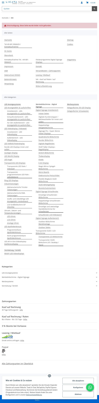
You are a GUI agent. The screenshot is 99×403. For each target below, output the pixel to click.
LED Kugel (8, 159)
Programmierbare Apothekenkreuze (14, 231)
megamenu (71, 60)
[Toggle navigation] (3, 1)
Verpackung (9, 84)
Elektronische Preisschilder (49, 175)
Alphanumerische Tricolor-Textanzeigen (17, 188)
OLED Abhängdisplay (47, 185)
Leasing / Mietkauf (43, 75)
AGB (6, 71)
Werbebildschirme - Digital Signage (15, 277)
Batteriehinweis (10, 79)
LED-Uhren (11, 216)
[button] (81, 2)
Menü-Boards (44, 172)
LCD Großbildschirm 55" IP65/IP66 (16, 206)
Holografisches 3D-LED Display (79, 108)
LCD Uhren (11, 220)
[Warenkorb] (90, 2)
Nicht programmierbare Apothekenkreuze (16, 237)
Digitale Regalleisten (46, 143)
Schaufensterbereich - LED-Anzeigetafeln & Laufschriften (18, 118)
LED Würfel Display (11, 156)
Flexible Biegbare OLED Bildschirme (48, 180)
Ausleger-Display (11, 153)
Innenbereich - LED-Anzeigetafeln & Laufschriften (18, 112)
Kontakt (39, 66)
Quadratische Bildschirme (49, 137)
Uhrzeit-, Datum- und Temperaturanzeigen (12, 211)
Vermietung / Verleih (10, 286)
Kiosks (41, 159)
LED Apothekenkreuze (12, 226)
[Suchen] (47, 8)
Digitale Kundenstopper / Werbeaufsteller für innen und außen (50, 119)
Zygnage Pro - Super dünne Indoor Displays (49, 132)
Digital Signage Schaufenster (47, 191)
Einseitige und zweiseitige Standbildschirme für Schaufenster (49, 209)
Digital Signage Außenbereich (47, 218)
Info (21, 310)
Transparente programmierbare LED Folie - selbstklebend (18, 174)
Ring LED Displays (11, 180)
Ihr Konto (8, 51)
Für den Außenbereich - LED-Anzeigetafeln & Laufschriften (18, 124)
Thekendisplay (44, 156)
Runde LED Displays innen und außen (16, 148)
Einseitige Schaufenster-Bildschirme (48, 196)
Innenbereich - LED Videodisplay (14, 133)
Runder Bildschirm (46, 140)
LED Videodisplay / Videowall (15, 128)
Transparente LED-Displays (14, 163)
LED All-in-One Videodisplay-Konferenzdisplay (15, 242)
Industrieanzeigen (11, 184)
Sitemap (70, 40)
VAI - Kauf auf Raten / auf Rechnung (45, 80)
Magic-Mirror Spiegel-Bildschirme (47, 167)
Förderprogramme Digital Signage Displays (49, 61)
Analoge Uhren (13, 223)
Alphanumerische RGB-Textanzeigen (16, 194)
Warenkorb (8, 55)
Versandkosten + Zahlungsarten (48, 71)
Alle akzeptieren (78, 381)
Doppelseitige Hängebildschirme (46, 126)
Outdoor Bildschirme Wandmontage (47, 222)
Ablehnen (78, 394)
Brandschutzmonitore (47, 188)
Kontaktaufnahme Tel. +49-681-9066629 (16, 61)
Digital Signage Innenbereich (47, 110)
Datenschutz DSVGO (12, 75)
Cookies (70, 44)
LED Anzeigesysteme (10, 273)
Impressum (8, 66)
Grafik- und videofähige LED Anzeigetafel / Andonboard (18, 200)
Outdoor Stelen (44, 227)
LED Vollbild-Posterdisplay (14, 143)
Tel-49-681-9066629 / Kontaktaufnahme (12, 45)
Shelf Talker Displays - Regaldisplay (47, 148)
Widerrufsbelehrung (44, 86)
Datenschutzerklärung (34, 395)
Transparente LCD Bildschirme (50, 236)
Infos (25, 319)
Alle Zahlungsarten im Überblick (17, 363)
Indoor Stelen (44, 113)
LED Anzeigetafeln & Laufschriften (17, 108)
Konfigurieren (78, 387)
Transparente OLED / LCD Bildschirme (46, 232)
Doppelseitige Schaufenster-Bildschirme (50, 202)
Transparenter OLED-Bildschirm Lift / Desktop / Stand (49, 242)
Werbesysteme (7, 281)
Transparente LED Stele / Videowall (16, 167)
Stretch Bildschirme (46, 153)
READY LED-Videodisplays (14, 253)
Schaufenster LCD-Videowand (50, 215)
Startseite (8, 40)
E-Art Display (44, 163)
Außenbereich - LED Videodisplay (15, 139)
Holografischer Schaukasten (78, 111)
